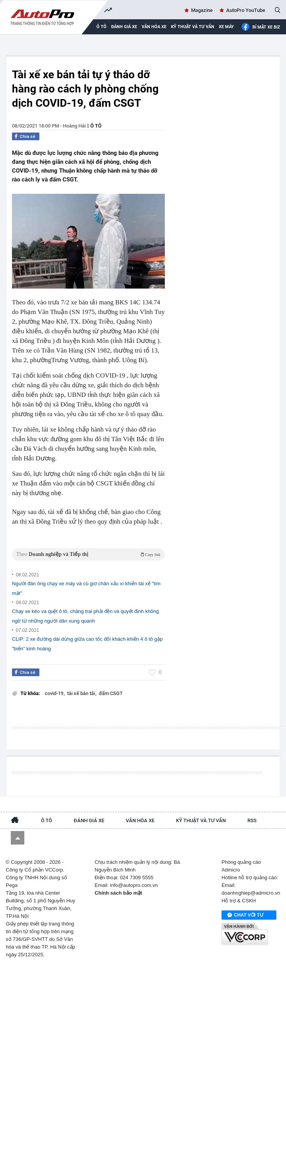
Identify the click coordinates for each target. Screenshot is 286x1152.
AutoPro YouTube (245, 10)
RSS (252, 820)
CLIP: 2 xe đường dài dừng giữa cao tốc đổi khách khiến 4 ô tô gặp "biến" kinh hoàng (87, 644)
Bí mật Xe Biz (260, 27)
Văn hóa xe (154, 26)
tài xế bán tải (81, 693)
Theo (88, 554)
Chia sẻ (28, 136)
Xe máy (226, 26)
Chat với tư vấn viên (245, 915)
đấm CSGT (111, 693)
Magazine (202, 10)
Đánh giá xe (124, 26)
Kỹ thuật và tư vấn (192, 26)
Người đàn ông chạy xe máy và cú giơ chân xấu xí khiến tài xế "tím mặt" (86, 588)
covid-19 (54, 693)
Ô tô (96, 126)
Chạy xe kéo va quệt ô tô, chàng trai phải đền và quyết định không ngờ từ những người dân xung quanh (85, 616)
